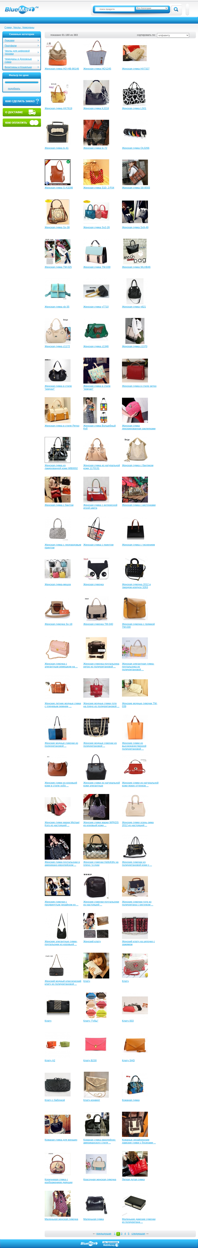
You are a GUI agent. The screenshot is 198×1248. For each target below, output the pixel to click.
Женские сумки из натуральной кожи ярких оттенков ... (140, 784)
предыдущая (103, 1233)
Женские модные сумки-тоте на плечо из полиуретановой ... (101, 705)
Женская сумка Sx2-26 (96, 227)
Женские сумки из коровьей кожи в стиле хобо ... (61, 784)
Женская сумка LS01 (134, 108)
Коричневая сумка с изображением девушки (59, 1181)
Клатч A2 (50, 1060)
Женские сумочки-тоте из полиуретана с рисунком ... (137, 903)
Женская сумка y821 (134, 306)
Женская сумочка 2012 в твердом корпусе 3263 (136, 586)
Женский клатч (92, 941)
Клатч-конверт (91, 1100)
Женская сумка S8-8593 (136, 187)
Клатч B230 (90, 1060)
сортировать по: (146, 34)
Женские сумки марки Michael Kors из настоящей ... (62, 824)
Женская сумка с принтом (98, 544)
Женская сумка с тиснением (138, 544)
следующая (138, 1233)
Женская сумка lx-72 (95, 147)
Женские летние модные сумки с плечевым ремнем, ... (63, 705)
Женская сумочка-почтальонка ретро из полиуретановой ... (101, 665)
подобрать (14, 88)
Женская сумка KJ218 (96, 108)
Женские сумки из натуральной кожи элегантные (101, 784)
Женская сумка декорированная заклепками (138, 427)
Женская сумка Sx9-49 (135, 227)
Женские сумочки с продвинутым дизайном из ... (61, 903)
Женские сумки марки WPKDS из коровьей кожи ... (101, 824)
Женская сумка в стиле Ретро (62, 425)
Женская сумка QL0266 (135, 147)
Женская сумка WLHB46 (136, 267)
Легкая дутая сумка (133, 1179)
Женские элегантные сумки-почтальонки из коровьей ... (61, 943)
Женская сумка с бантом (59, 505)
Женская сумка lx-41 (56, 147)
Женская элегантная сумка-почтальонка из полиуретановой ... (138, 666)
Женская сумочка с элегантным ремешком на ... (61, 665)
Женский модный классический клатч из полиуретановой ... (63, 982)
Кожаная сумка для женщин (61, 1139)
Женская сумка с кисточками (139, 505)
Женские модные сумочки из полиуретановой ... (61, 744)
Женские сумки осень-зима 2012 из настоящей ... (138, 824)
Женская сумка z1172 (57, 346)
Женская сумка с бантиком (137, 465)
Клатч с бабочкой (55, 1100)
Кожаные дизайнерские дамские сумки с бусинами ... (139, 1141)
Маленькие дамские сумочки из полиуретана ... (138, 1220)
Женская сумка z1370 (134, 346)
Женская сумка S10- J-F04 (98, 187)
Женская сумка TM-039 (96, 267)
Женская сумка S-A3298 (59, 187)
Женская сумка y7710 (96, 306)
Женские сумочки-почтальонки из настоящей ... (101, 903)
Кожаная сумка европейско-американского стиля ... (99, 1141)
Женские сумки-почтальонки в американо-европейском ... (62, 863)
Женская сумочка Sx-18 (58, 624)
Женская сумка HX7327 (135, 68)
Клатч (86, 981)
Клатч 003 (128, 1020)
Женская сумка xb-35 (57, 306)
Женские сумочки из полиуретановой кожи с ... (137, 863)
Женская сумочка (93, 584)
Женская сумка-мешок (58, 584)
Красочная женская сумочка (99, 1179)
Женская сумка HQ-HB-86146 (62, 68)
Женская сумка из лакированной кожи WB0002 (61, 467)
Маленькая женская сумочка (61, 1219)
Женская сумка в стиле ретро (139, 386)
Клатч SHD (128, 1060)
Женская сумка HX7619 (58, 108)
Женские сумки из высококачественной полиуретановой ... (134, 746)
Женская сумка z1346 (96, 346)
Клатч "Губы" (90, 1020)
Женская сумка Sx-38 (57, 227)
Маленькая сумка (93, 1219)
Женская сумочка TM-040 (98, 624)
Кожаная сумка (131, 1100)
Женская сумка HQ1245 (97, 68)
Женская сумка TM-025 (58, 267)
